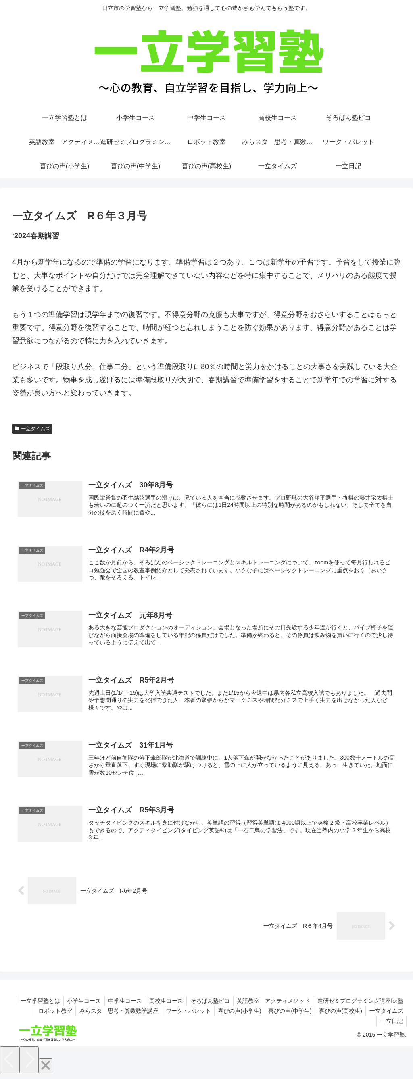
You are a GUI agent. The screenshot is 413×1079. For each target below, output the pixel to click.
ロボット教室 (47, 1014)
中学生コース (119, 1004)
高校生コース (162, 1004)
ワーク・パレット (182, 1014)
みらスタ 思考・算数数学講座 (111, 1014)
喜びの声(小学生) (235, 1014)
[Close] (45, 1069)
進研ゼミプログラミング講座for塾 (360, 1004)
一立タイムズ (32, 428)
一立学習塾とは (32, 1004)
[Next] (29, 1063)
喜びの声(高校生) (338, 1014)
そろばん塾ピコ (207, 1004)
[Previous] (9, 1063)
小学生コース (77, 1004)
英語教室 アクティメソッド (272, 1004)
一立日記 (391, 1025)
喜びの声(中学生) (286, 1014)
